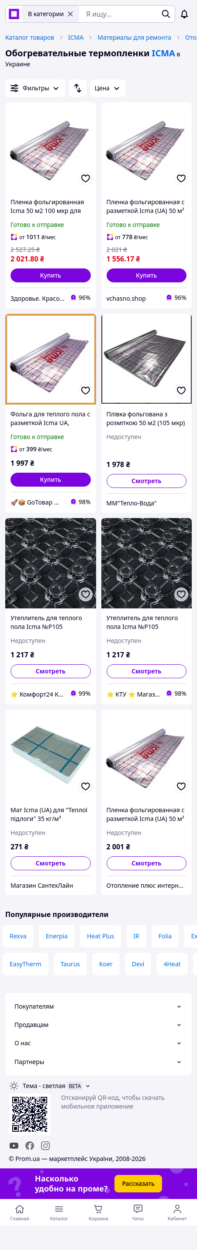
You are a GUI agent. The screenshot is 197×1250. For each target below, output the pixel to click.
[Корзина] (98, 1212)
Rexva (18, 936)
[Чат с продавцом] (138, 1212)
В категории (50, 14)
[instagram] (45, 1145)
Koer (106, 964)
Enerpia (57, 936)
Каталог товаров (29, 37)
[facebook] (29, 1145)
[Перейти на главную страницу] (19, 1212)
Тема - (44, 1086)
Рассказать (138, 1183)
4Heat (171, 964)
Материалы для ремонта (134, 37)
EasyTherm (25, 964)
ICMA (75, 37)
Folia (165, 936)
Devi (138, 964)
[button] (50, 275)
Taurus (70, 964)
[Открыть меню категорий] (59, 1212)
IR (136, 936)
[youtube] (14, 1145)
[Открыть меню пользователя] (177, 1212)
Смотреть (146, 481)
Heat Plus (100, 936)
